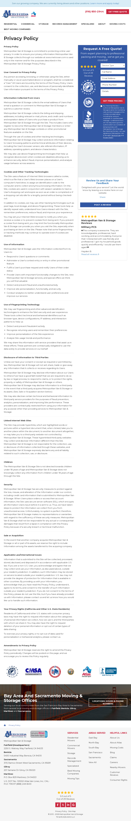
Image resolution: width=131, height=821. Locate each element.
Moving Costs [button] (117, 24)
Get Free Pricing (113, 101)
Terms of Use (115, 135)
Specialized (73, 766)
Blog (112, 752)
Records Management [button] (64, 24)
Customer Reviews (115, 773)
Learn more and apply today (104, 3)
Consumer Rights (118, 780)
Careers (114, 762)
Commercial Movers (73, 746)
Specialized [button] (87, 24)
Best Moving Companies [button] (17, 29)
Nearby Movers (117, 767)
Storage (71, 753)
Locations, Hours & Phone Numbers (108, 702)
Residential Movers (72, 739)
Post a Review (102, 205)
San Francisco (95, 752)
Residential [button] (10, 24)
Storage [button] (43, 24)
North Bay (94, 742)
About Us (114, 737)
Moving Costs (116, 747)
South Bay (94, 747)
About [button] (102, 24)
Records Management (74, 759)
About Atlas (116, 742)
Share (103, 197)
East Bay (93, 737)
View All (92, 762)
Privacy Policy (108, 137)
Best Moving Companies (73, 772)
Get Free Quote (117, 11)
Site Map (72, 811)
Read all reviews (90, 254)
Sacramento (95, 757)
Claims (113, 757)
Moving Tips (73, 778)
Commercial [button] (28, 24)
